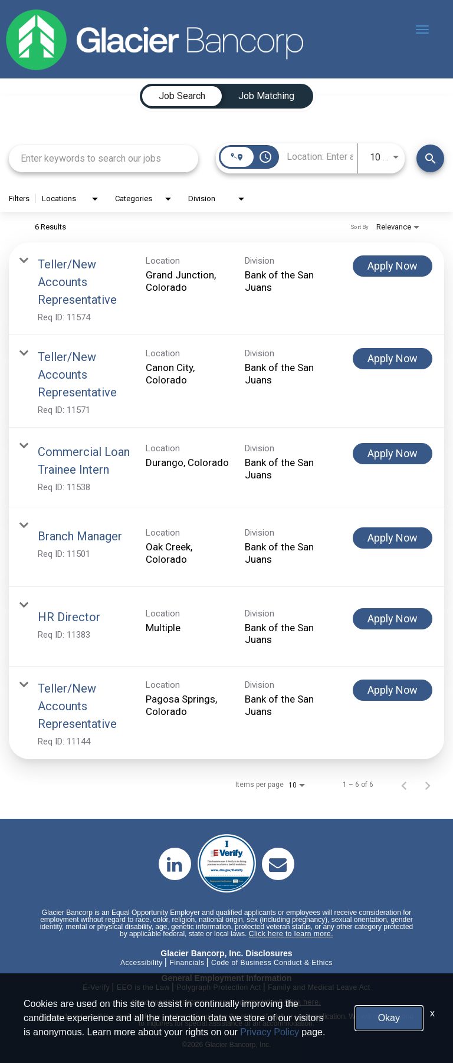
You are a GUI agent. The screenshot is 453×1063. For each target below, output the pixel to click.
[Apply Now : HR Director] (392, 618)
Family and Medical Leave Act (319, 987)
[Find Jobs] (430, 158)
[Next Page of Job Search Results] (427, 784)
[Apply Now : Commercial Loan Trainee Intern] (392, 453)
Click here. (302, 1002)
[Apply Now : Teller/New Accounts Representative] (392, 266)
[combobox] (103, 158)
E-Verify (96, 987)
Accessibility (141, 963)
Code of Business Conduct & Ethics (272, 963)
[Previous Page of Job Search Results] (404, 784)
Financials (186, 963)
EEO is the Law (143, 987)
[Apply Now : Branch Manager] (392, 538)
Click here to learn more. (291, 934)
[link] (226, 288)
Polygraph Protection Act (218, 987)
